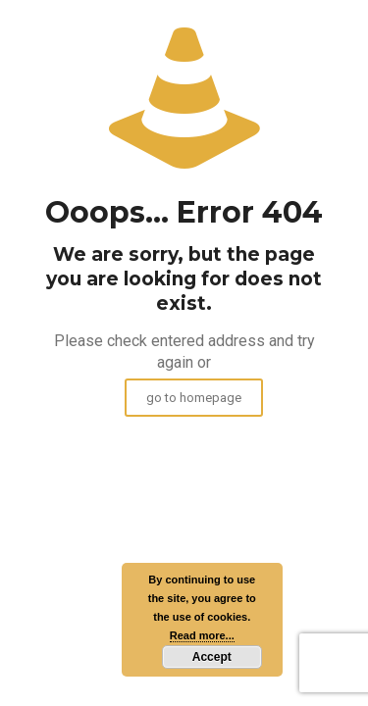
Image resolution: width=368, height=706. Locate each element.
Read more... (202, 635)
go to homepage (193, 397)
